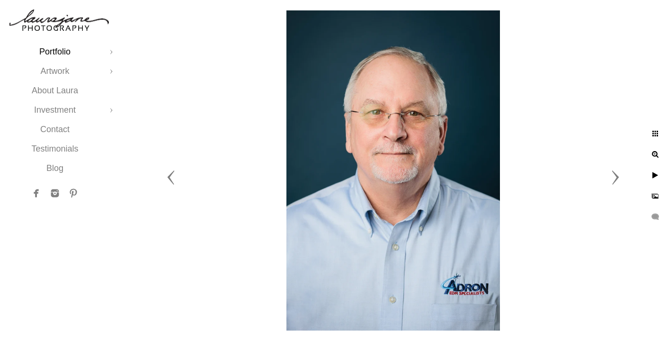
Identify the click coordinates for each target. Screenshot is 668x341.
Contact (55, 129)
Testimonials (54, 148)
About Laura (55, 90)
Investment (55, 110)
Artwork (54, 71)
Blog (54, 168)
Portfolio (55, 51)
